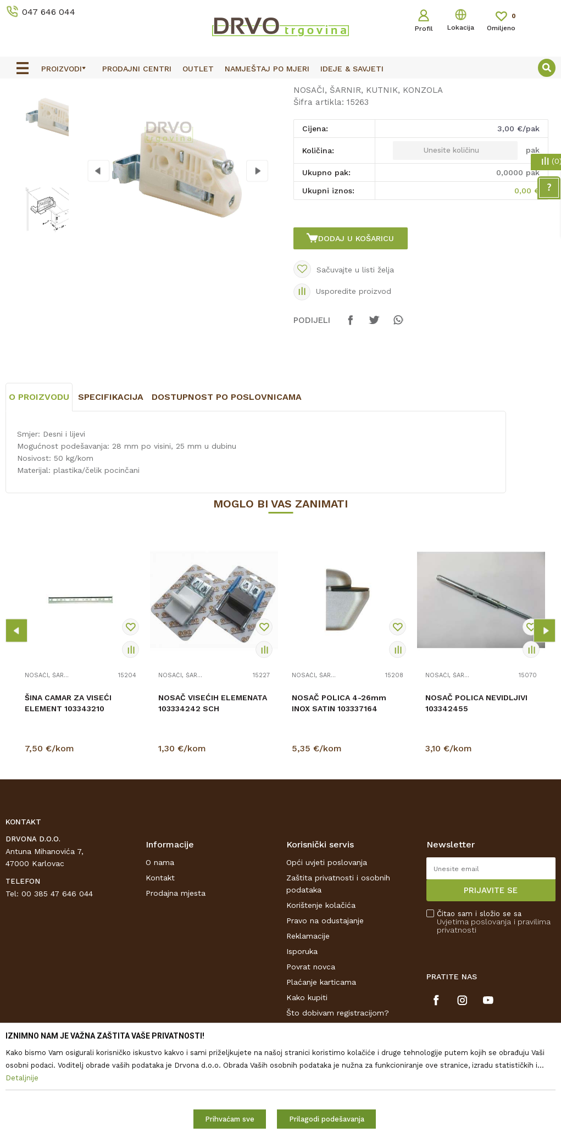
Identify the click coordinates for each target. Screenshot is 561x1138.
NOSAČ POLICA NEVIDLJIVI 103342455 (476, 800)
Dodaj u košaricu (358, 323)
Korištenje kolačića (321, 1002)
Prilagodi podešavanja (326, 1119)
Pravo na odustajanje (325, 1017)
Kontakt (160, 974)
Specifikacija (110, 493)
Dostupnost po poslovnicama (227, 493)
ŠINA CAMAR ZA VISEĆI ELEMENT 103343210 (68, 800)
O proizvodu (39, 493)
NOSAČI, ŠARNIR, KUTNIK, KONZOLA (230, 113)
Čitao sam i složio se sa (494, 1019)
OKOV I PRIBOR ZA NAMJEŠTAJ (101, 113)
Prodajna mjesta (175, 990)
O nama (160, 959)
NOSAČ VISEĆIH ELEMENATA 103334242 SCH (212, 800)
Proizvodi (21, 113)
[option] (280, 88)
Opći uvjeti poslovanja (326, 959)
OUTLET (279, 89)
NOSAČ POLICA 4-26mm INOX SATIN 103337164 (339, 800)
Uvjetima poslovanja (474, 1018)
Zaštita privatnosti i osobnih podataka (338, 980)
